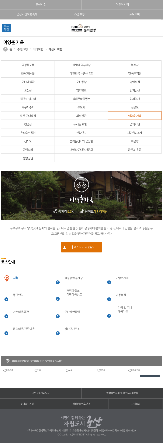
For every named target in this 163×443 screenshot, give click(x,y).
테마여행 (38, 49)
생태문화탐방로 (81, 99)
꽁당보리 (28, 150)
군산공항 (81, 82)
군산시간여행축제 (27, 14)
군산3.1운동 (134, 150)
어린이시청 (122, 4)
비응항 (135, 141)
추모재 (81, 107)
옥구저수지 (28, 107)
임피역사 (135, 99)
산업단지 (81, 133)
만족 (39, 370)
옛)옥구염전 (134, 73)
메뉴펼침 (6, 28)
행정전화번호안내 (81, 404)
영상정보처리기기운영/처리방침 (122, 393)
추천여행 (22, 49)
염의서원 (135, 124)
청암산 (28, 124)
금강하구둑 (28, 65)
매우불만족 (135, 370)
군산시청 (41, 4)
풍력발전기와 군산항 (81, 141)
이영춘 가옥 (134, 116)
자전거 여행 (55, 49)
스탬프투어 (80, 14)
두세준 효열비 (81, 124)
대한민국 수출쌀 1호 (81, 73)
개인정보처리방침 (40, 393)
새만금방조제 (134, 133)
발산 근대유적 (28, 116)
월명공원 (28, 158)
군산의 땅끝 (27, 82)
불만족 (102, 370)
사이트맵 (135, 404)
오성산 (28, 90)
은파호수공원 (27, 133)
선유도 (135, 107)
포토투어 (134, 14)
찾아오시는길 (27, 404)
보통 (70, 370)
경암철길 (135, 82)
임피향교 (81, 90)
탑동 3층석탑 (28, 73)
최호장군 (81, 116)
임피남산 (135, 90)
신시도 (28, 141)
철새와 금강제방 (81, 65)
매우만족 (9, 370)
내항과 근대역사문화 (81, 150)
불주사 (135, 65)
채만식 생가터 (28, 99)
